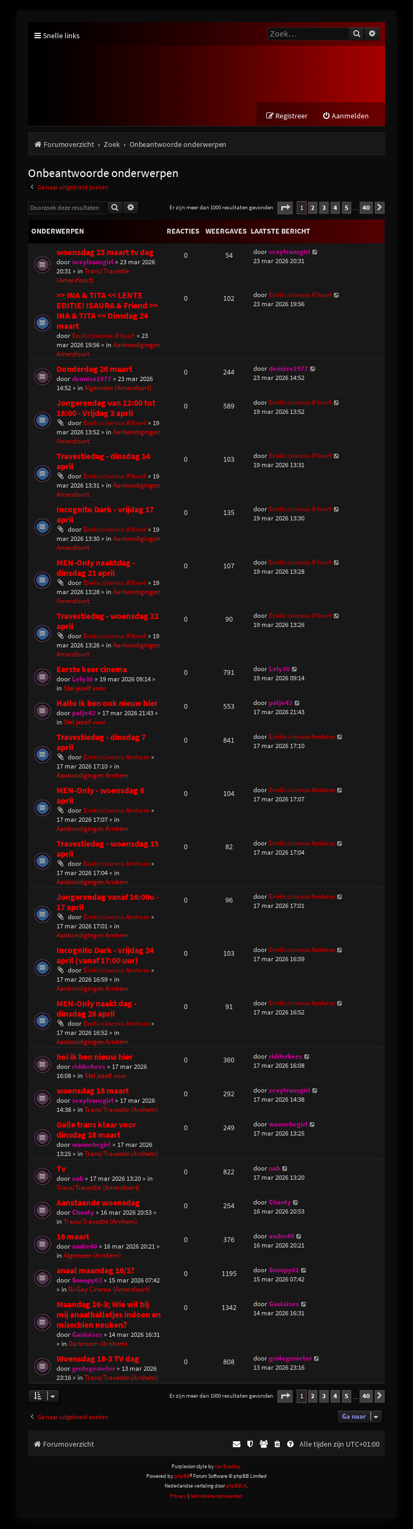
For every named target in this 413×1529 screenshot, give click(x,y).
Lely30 (82, 679)
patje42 (84, 713)
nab (77, 1178)
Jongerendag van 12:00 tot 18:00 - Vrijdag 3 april (105, 408)
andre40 (84, 1246)
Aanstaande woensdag (98, 1203)
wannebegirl (91, 1145)
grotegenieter (93, 1368)
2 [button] (313, 208)
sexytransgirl (92, 262)
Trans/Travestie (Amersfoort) (92, 276)
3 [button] (324, 208)
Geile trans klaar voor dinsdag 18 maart (96, 1130)
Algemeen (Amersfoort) (118, 388)
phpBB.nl (236, 1486)
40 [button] (366, 208)
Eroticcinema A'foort (103, 336)
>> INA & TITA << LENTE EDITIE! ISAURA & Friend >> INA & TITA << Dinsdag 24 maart (107, 311)
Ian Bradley (228, 1466)
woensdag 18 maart (92, 1091)
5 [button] (346, 208)
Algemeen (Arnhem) (92, 1255)
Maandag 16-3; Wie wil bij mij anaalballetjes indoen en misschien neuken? (108, 1315)
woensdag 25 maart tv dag (105, 253)
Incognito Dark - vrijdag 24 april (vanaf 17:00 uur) (105, 956)
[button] (285, 208)
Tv (61, 1169)
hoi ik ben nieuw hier (94, 1057)
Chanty (83, 1212)
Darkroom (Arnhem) (97, 1344)
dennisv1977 (91, 379)
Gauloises (87, 1335)
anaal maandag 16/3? (95, 1271)
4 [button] (335, 208)
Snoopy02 (87, 1280)
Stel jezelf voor (84, 688)
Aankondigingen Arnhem (92, 775)
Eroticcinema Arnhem (116, 757)
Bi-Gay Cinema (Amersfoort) (109, 1289)
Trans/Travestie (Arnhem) (121, 1110)
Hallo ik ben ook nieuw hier (107, 704)
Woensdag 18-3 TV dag (97, 1359)
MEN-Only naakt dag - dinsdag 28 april (96, 1009)
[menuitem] (345, 116)
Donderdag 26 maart (94, 369)
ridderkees (88, 1067)
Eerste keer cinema (91, 670)
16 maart (72, 1237)
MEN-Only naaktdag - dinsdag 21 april (95, 568)
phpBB (182, 1476)
